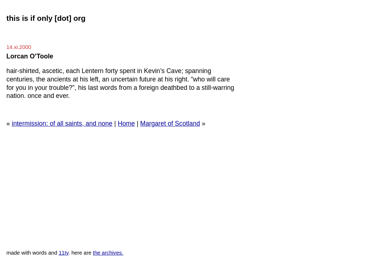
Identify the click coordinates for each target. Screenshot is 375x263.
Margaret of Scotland (170, 123)
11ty (63, 253)
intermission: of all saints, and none (62, 123)
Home (126, 123)
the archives (107, 253)
